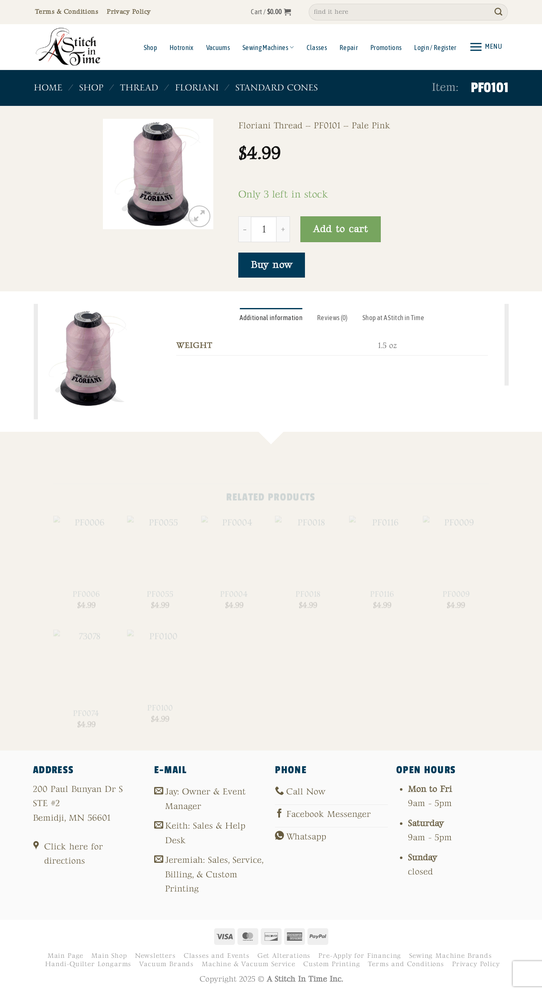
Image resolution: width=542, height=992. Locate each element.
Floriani (196, 88)
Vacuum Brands (166, 964)
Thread (139, 88)
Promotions (386, 47)
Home (48, 88)
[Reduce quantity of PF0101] (244, 229)
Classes (317, 47)
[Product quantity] (264, 229)
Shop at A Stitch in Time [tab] (393, 317)
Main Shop (109, 956)
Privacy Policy (476, 964)
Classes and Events (217, 956)
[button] (271, 12)
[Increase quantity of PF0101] (283, 229)
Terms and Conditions (406, 964)
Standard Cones (276, 88)
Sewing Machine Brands (450, 956)
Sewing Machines (268, 47)
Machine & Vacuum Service (248, 964)
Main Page (65, 956)
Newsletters (155, 956)
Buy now (271, 265)
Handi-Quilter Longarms (88, 964)
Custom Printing (331, 964)
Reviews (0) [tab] (332, 317)
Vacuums (218, 47)
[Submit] (498, 12)
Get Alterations (283, 956)
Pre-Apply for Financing (359, 956)
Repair (349, 47)
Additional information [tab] (271, 317)
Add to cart (340, 229)
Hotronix (182, 47)
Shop (150, 47)
